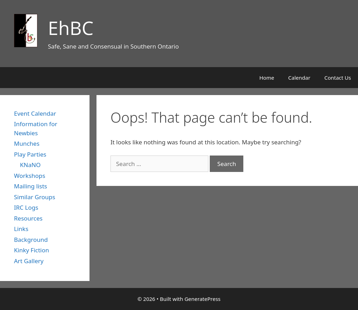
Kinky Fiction (31, 250)
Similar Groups (34, 197)
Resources (28, 218)
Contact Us (337, 77)
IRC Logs (26, 207)
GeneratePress (203, 298)
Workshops (29, 176)
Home (266, 77)
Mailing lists (30, 186)
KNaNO (30, 165)
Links (21, 229)
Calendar (299, 77)
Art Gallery (28, 261)
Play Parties (30, 154)
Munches (27, 143)
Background (31, 240)
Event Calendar (35, 113)
